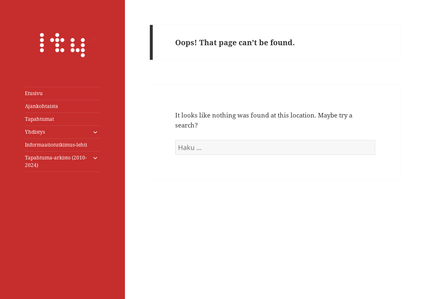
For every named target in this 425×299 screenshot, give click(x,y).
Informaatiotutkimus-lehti (56, 144)
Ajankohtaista (41, 106)
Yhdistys (35, 131)
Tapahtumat (39, 119)
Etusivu (34, 93)
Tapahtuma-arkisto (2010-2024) (56, 161)
